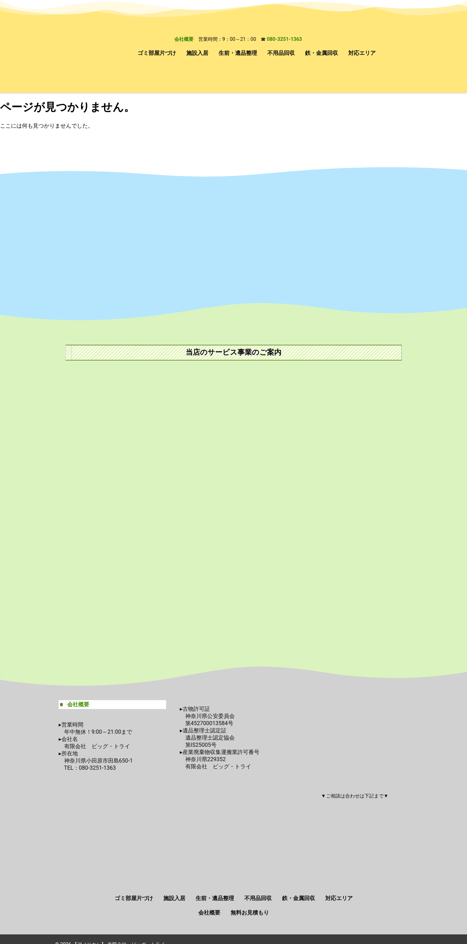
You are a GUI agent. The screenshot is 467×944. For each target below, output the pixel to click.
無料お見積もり (250, 912)
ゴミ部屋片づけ (157, 53)
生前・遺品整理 (238, 53)
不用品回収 (281, 53)
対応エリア (362, 53)
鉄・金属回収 (321, 53)
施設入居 (197, 53)
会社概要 (184, 39)
